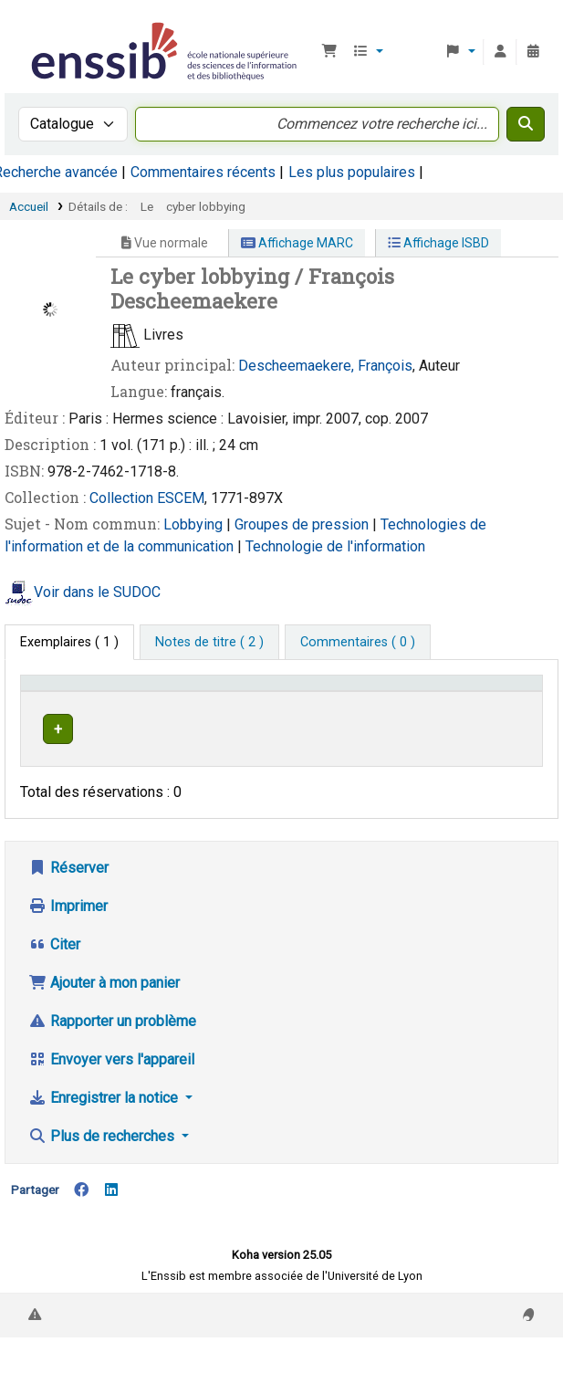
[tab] (209, 642)
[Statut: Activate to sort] (505, 701)
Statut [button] (495, 710)
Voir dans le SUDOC (97, 592)
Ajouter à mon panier (104, 1013)
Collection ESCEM (146, 498)
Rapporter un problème (112, 1051)
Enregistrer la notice (105, 1128)
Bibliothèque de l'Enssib (33, 26)
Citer (54, 974)
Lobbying (194, 524)
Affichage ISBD (438, 243)
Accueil (28, 206)
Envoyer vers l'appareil (111, 1089)
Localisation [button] (281, 710)
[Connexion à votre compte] (500, 52)
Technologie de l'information (335, 546)
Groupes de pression (303, 524)
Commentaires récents (203, 172)
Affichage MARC (297, 243)
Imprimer (68, 936)
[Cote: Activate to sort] (407, 701)
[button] (329, 52)
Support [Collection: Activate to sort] (186, 710)
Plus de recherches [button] (103, 1166)
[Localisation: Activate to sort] (291, 701)
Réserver (68, 898)
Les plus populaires (351, 172)
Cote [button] (366, 710)
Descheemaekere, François (325, 365)
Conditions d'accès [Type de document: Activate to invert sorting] (59, 700)
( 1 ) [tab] (69, 642)
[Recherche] (525, 124)
